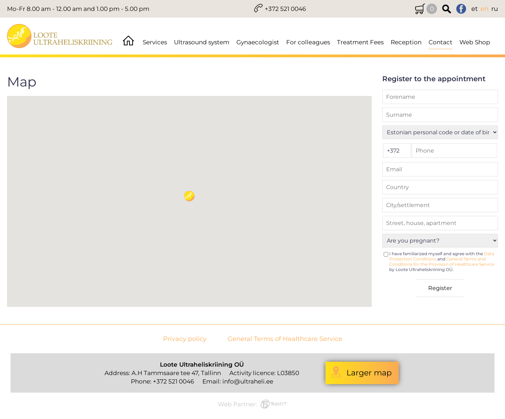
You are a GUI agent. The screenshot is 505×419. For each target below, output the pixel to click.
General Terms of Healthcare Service (285, 339)
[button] (189, 196)
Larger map (369, 373)
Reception (406, 42)
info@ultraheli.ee (247, 381)
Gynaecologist (257, 42)
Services (155, 42)
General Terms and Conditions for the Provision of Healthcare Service (441, 261)
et (474, 9)
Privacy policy (185, 339)
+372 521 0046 (285, 8)
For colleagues (308, 42)
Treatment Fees (360, 42)
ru (494, 9)
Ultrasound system (201, 42)
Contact (440, 42)
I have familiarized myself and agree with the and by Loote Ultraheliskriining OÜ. (441, 261)
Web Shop (474, 42)
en (484, 9)
